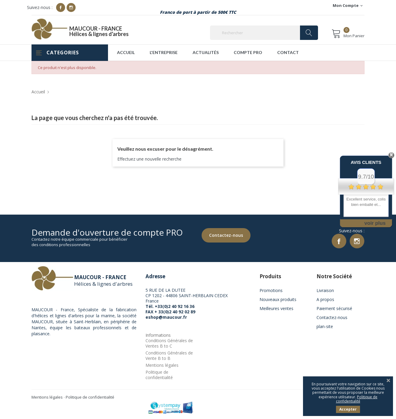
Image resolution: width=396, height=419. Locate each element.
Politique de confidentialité (159, 374)
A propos (325, 299)
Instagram (71, 7)
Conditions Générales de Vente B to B (169, 355)
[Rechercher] (264, 33)
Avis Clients (366, 162)
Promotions (271, 290)
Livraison (325, 290)
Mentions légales (162, 365)
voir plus (375, 223)
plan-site (324, 326)
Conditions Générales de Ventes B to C (169, 343)
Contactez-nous (226, 235)
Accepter (348, 409)
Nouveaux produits (278, 299)
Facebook (60, 7)
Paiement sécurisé (334, 308)
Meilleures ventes (276, 308)
